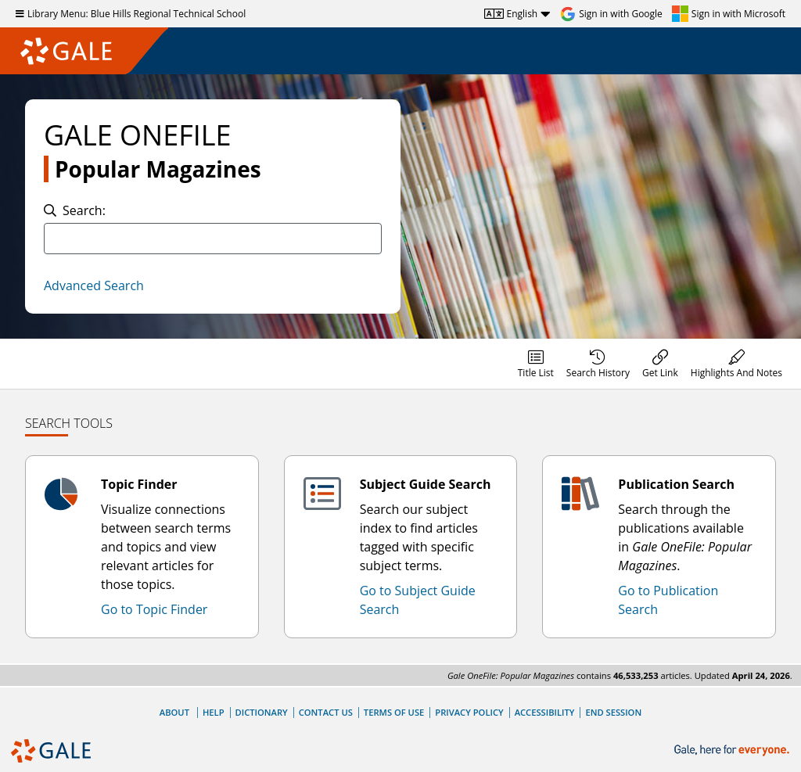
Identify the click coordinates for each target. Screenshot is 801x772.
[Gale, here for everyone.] (733, 750)
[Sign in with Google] (611, 14)
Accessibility (545, 712)
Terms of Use (394, 712)
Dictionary (261, 712)
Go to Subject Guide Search (418, 600)
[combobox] (213, 238)
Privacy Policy (469, 712)
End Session (613, 712)
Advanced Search (94, 285)
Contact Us (326, 712)
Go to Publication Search (668, 600)
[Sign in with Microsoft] (728, 14)
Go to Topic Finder (154, 609)
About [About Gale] (174, 712)
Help (213, 712)
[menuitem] (536, 363)
